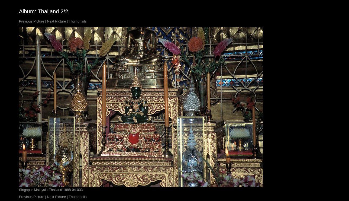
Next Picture (56, 21)
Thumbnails (78, 21)
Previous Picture (31, 21)
